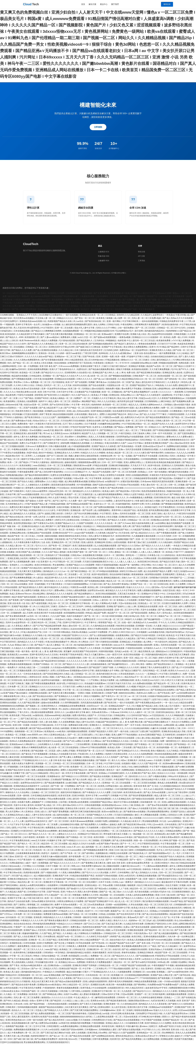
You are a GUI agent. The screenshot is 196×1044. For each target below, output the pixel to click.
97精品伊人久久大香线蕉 (148, 687)
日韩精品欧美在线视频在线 (30, 911)
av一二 (17, 719)
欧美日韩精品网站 (156, 885)
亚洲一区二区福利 (125, 1010)
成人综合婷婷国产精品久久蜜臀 (158, 571)
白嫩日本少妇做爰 (159, 728)
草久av (46, 433)
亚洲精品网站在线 (18, 533)
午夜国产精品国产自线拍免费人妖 (135, 965)
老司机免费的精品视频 (159, 510)
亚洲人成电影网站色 (161, 389)
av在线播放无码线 (156, 632)
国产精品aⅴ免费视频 (124, 427)
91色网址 (189, 978)
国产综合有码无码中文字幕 (129, 914)
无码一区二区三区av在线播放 (14, 584)
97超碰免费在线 (13, 520)
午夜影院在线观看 (176, 414)
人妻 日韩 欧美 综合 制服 (60, 760)
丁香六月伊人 (24, 712)
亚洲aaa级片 (108, 334)
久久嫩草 (51, 517)
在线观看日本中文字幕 (180, 510)
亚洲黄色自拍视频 (8, 703)
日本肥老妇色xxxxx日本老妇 (120, 837)
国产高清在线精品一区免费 (129, 446)
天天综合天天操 (105, 715)
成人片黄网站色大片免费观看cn (88, 933)
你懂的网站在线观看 (38, 693)
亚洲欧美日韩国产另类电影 (85, 965)
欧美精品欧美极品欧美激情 (168, 462)
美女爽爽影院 (168, 1033)
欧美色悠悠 (143, 510)
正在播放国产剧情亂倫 (61, 779)
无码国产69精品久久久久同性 (99, 815)
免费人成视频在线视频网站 (149, 590)
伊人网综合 (83, 642)
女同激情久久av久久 (153, 648)
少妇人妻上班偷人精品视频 (148, 738)
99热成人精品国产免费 (96, 613)
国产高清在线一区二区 (55, 530)
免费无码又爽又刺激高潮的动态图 (85, 811)
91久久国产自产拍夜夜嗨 (52, 494)
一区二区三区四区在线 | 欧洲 (161, 584)
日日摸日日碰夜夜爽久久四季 (175, 603)
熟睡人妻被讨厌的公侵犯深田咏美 (84, 456)
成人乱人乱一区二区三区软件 (128, 901)
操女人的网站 (100, 324)
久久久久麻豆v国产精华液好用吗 (149, 453)
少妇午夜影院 (29, 837)
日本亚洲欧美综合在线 (104, 818)
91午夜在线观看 (44, 619)
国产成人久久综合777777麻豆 (153, 414)
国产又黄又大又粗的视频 (91, 1004)
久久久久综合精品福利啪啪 (137, 728)
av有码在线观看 (11, 988)
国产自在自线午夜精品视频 (52, 808)
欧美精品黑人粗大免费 (165, 834)
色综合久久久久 (46, 738)
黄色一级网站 (146, 664)
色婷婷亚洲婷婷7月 (39, 1036)
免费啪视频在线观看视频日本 (27, 1029)
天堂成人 (39, 1010)
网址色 (74, 642)
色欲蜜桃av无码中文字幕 (39, 908)
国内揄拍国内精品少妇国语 (79, 952)
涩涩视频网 (106, 840)
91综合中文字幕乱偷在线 (42, 725)
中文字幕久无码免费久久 (170, 674)
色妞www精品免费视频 (176, 539)
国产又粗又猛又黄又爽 (112, 924)
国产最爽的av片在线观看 (83, 959)
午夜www (114, 712)
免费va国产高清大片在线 (170, 1026)
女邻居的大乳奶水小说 (160, 892)
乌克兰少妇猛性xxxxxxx (184, 571)
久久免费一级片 (75, 501)
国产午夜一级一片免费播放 (63, 786)
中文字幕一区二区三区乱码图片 (83, 882)
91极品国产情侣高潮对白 (107, 722)
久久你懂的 (137, 619)
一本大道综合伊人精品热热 (165, 642)
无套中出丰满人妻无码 (24, 805)
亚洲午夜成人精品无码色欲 (37, 779)
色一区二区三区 (78, 815)
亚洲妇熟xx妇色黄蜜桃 (78, 802)
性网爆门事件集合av (97, 382)
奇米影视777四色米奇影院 (71, 654)
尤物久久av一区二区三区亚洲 (134, 578)
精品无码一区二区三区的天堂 (143, 888)
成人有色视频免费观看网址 (168, 898)
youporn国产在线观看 (84, 533)
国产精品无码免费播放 (132, 1039)
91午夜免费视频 (84, 485)
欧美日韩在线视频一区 (134, 654)
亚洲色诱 (38, 917)
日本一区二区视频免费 (11, 613)
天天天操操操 (84, 1020)
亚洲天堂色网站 (115, 927)
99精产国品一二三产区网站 (86, 680)
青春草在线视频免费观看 (68, 988)
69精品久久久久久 (65, 318)
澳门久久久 (15, 632)
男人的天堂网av (13, 811)
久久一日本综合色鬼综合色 (30, 674)
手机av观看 (107, 885)
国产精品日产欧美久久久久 (114, 497)
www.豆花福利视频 (89, 568)
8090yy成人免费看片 (44, 520)
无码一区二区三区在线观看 (171, 872)
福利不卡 (43, 401)
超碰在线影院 (71, 462)
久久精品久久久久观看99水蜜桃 (26, 648)
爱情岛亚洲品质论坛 (125, 1036)
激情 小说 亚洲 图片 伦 (41, 562)
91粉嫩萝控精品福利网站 (109, 424)
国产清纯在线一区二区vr (176, 379)
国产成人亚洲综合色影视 (113, 421)
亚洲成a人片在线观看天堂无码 (63, 754)
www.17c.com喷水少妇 (149, 719)
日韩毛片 (69, 513)
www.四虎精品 (40, 465)
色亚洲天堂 (115, 1039)
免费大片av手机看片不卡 (31, 443)
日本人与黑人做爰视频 (156, 469)
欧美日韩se (5, 353)
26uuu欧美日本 (51, 757)
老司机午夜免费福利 (121, 597)
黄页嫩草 (68, 651)
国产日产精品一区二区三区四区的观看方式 (83, 408)
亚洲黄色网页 (169, 574)
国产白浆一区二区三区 (87, 786)
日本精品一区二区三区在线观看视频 (69, 763)
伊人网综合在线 (94, 808)
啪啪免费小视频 (113, 389)
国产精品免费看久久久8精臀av (94, 824)
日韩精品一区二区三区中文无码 (171, 328)
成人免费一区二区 (122, 318)
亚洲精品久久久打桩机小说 (34, 635)
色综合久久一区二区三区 (23, 1010)
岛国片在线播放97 (75, 616)
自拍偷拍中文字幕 (184, 735)
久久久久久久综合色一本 (106, 523)
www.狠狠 (151, 972)
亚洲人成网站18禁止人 (134, 462)
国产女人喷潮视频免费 (20, 562)
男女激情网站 (59, 565)
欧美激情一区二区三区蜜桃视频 (51, 837)
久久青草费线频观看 (70, 703)
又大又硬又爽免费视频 (160, 369)
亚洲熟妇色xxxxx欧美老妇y (49, 985)
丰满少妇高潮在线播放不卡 (57, 642)
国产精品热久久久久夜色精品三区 (43, 344)
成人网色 (147, 642)
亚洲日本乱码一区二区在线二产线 (46, 622)
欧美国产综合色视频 (49, 1017)
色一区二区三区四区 (154, 379)
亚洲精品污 (153, 674)
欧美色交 (170, 635)
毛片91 (174, 369)
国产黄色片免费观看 (141, 526)
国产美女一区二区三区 (85, 318)
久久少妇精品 (183, 353)
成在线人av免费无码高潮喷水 (33, 885)
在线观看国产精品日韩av (101, 802)
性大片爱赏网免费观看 (182, 696)
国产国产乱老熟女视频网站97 (137, 392)
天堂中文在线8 (7, 610)
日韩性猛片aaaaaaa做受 (149, 661)
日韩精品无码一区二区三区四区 (118, 933)
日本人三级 (128, 805)
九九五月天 (150, 898)
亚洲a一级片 (98, 687)
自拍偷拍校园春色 (98, 664)
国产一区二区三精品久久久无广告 (155, 917)
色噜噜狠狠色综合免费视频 (12, 706)
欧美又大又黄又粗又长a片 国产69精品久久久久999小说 (170, 494)
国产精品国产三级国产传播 (101, 667)
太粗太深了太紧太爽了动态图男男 (145, 731)
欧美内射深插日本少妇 (107, 674)
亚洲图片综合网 (122, 334)
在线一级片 (127, 622)
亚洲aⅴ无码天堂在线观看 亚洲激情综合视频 (138, 449)
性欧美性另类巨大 (24, 411)
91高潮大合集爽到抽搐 (27, 690)
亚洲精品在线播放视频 (146, 876)
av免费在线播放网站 (69, 1026)
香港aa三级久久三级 (24, 645)
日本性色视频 (29, 943)
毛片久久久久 (41, 546)
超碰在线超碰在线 (170, 770)
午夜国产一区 (20, 927)
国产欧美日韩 (110, 703)
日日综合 (180, 507)
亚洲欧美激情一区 (183, 481)
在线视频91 (73, 1004)
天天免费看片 (177, 978)
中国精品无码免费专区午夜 (172, 321)
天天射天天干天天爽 (167, 344)
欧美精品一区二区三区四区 (84, 517)
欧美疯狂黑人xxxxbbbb (18, 654)
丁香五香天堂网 (90, 353)
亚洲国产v (127, 469)
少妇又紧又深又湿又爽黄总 (76, 1007)
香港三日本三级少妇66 (165, 895)
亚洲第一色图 (108, 356)
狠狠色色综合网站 (127, 693)
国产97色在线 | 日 (100, 943)
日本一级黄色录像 (90, 638)
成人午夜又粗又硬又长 (33, 898)
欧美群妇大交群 (161, 860)
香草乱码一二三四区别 (136, 555)
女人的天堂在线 (119, 1007)
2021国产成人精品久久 (22, 876)
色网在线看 (184, 363)
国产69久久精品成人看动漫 (16, 1001)
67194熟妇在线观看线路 (108, 571)
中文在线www (63, 488)
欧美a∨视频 (48, 677)
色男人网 (127, 526)
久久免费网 (180, 584)
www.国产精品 (52, 949)
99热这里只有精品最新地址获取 (80, 469)
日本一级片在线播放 (158, 472)
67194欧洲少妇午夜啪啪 (150, 1017)
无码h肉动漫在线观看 (57, 1004)
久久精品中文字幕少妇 (60, 610)
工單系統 (141, 261)
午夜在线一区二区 (160, 869)
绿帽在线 (187, 908)
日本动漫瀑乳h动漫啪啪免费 (112, 587)
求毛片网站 (146, 565)
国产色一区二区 (91, 616)
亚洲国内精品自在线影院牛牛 (27, 786)
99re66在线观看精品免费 (165, 754)
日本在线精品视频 (22, 331)
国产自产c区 (68, 741)
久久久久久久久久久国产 (49, 719)
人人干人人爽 (18, 821)
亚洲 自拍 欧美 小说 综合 (19, 603)
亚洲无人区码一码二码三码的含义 (25, 709)
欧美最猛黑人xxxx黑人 (79, 956)
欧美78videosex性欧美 (30, 340)
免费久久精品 (106, 920)
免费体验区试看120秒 (78, 725)
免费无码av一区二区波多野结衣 (134, 350)
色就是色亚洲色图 (186, 344)
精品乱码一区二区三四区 (185, 610)
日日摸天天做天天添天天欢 (119, 683)
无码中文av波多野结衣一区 (18, 622)
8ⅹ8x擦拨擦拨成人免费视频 (140, 497)
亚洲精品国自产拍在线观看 (39, 533)
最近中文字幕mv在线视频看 (126, 802)
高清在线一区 (183, 449)
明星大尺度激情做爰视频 (107, 565)
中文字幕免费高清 (167, 507)
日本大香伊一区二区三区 (54, 946)
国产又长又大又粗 (92, 924)
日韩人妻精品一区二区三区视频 (123, 552)
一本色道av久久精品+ (63, 619)
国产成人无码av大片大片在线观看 (177, 318)
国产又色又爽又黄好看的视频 (59, 334)
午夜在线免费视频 (124, 507)
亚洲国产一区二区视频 (173, 760)
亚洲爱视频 (43, 863)
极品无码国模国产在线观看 (178, 523)
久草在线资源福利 (126, 674)
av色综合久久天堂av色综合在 (155, 959)
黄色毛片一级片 (113, 770)
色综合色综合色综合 (23, 924)
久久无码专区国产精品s (138, 715)
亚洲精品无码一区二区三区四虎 (66, 542)
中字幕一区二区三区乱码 (21, 956)
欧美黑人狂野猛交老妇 (108, 786)
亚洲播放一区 (49, 376)
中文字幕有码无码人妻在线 (74, 719)
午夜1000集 (181, 315)
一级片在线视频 (71, 315)
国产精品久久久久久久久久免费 (156, 546)
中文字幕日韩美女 (54, 584)
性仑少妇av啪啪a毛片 (184, 920)
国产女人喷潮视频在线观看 (130, 709)
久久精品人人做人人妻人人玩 (76, 1001)
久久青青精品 (97, 443)
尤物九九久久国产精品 (79, 440)
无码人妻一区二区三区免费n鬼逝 (146, 318)
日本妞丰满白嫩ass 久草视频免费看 (104, 946)
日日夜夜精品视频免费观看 (137, 975)
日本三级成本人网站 (142, 433)
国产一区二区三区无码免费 (124, 472)
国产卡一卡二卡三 (128, 844)
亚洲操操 (147, 389)
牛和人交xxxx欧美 (155, 824)
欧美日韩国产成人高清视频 (28, 552)
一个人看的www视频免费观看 (154, 866)
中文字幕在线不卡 (33, 549)
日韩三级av (9, 856)
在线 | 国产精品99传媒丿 (35, 1004)
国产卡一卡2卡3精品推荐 (117, 860)
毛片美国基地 (58, 382)
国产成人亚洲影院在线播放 (45, 350)
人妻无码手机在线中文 (124, 501)
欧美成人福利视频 (61, 728)
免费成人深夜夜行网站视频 (94, 709)
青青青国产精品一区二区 (109, 622)
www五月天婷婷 (38, 840)
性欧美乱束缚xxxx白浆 (26, 392)
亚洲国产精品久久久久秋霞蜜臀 (80, 565)
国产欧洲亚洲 (28, 888)
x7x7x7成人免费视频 (181, 340)
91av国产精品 (176, 901)
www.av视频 (71, 1020)
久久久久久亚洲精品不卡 (76, 472)
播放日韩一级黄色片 (64, 430)
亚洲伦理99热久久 (49, 706)
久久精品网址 (27, 565)
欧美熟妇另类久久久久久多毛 (42, 510)
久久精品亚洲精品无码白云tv (131, 379)
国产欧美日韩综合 (33, 417)
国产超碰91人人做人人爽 (125, 606)
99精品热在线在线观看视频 (109, 526)
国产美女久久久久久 (82, 978)
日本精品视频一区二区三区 (82, 869)
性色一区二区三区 (149, 616)
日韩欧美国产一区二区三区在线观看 (30, 776)
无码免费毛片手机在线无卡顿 (149, 1013)
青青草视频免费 (48, 507)
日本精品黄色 (35, 376)
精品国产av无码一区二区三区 (159, 366)
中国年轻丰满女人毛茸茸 (130, 959)
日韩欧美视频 (180, 334)
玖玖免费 (178, 949)
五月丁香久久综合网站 (73, 424)
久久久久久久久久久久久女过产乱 (140, 488)
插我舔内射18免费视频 (80, 1023)
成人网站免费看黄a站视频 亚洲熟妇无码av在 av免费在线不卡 (92, 481)
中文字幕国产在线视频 (151, 1020)
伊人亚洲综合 (27, 811)
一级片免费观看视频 (166, 353)
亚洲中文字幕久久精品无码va (23, 619)
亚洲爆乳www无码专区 (55, 411)
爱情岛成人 (39, 978)
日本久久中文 (152, 757)
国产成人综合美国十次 (14, 539)
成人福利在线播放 (61, 815)
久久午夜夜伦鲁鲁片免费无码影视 (50, 888)
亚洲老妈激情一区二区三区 (30, 975)
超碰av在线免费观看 (50, 703)
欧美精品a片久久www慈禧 (146, 622)
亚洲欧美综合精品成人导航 (174, 731)
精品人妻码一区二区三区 (59, 401)
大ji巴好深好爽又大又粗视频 (163, 1001)
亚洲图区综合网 (98, 985)
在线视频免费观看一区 (73, 331)
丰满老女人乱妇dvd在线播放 (74, 629)
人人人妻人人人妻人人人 (125, 562)
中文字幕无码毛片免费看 (30, 988)
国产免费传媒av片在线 (21, 421)
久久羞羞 (158, 626)
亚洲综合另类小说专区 (75, 808)
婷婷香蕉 (39, 395)
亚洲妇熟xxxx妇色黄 (160, 520)
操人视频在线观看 (111, 866)
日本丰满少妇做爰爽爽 (43, 379)
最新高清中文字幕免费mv (27, 808)
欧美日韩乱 (137, 936)
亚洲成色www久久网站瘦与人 (23, 744)
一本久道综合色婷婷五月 (46, 574)
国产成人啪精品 (165, 610)
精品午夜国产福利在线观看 (24, 597)
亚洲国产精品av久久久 (65, 523)
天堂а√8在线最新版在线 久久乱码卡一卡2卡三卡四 (63, 558)
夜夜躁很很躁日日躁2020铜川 (49, 789)
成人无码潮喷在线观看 (163, 920)
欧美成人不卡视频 (100, 395)
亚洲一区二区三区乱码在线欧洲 (73, 344)
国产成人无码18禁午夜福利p (116, 584)
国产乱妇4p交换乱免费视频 (22, 789)
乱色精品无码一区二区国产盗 (121, 382)
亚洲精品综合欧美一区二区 (92, 315)
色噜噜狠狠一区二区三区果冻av (29, 731)
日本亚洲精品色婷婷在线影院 (44, 795)
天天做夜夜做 (20, 530)
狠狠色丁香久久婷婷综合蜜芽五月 (155, 667)
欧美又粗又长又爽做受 (179, 654)
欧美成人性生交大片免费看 (144, 908)
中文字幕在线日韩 (36, 828)
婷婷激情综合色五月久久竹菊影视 (15, 981)
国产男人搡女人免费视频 (71, 757)
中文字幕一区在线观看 (182, 917)
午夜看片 (102, 488)
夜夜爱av (76, 401)
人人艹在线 (123, 888)
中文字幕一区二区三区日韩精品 (77, 690)
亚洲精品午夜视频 (137, 366)
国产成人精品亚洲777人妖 (51, 408)
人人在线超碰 (39, 456)
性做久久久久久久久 (135, 587)
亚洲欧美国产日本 (60, 876)
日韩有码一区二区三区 (127, 997)
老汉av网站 (9, 808)
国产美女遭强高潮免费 (16, 616)
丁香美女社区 (42, 610)
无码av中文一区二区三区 (21, 850)
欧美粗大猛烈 (151, 507)
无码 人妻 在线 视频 (48, 722)
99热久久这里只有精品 (134, 494)
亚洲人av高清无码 (127, 876)
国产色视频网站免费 (182, 401)
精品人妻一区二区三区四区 (100, 779)
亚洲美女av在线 (98, 1001)
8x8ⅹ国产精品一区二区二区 (20, 363)
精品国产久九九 (89, 433)
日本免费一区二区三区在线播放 (28, 914)
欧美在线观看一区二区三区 (170, 376)
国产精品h (24, 462)
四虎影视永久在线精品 (100, 879)
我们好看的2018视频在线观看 (155, 901)
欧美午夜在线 (154, 465)
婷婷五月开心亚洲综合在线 (67, 520)
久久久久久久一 (166, 392)
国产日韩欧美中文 (51, 443)
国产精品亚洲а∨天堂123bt (128, 491)
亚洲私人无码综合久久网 (171, 815)
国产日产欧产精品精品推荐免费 (47, 626)
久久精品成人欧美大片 (131, 821)
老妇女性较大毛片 (118, 940)
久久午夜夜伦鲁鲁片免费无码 (27, 542)
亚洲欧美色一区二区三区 (81, 507)
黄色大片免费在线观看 (98, 629)
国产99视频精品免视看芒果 (95, 850)
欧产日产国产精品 (20, 510)
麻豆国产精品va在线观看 (40, 728)
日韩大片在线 (59, 847)
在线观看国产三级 (133, 879)
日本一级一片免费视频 (28, 366)
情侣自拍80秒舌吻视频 (120, 574)
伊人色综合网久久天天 (178, 469)
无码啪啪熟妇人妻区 (108, 1029)
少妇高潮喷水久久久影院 (49, 744)
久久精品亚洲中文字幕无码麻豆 (31, 334)
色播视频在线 (102, 853)
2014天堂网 (116, 1013)
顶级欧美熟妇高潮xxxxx (139, 1001)
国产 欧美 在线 (144, 943)
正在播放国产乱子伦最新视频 (87, 392)
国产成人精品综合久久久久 (143, 533)
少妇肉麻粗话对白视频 (69, 824)
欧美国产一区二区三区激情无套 (79, 494)
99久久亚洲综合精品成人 (55, 735)
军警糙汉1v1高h (166, 1036)
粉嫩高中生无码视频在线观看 (50, 860)
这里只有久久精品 (160, 699)
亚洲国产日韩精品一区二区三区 (47, 664)
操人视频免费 (22, 728)
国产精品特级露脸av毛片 (160, 853)
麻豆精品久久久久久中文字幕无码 (121, 590)
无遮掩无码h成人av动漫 (99, 1013)
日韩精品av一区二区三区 (138, 520)
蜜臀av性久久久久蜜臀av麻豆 (179, 437)
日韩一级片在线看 (35, 1020)
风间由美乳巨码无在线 (180, 959)
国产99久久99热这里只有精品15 (152, 638)
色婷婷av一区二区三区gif (140, 920)
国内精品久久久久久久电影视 (60, 594)
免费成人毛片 (155, 613)
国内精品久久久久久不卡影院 (31, 642)
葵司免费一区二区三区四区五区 (170, 799)
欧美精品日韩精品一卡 (182, 549)
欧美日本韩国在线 (43, 565)
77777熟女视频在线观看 (119, 968)
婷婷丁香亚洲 (46, 414)
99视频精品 (111, 340)
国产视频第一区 (103, 760)
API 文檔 (141, 256)
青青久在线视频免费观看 (137, 475)
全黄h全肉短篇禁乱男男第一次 (140, 863)
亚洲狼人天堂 (89, 757)
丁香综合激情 (145, 430)
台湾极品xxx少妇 (96, 530)
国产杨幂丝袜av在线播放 (135, 811)
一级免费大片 (12, 667)
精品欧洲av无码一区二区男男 (19, 456)
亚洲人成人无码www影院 (78, 411)
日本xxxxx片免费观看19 (36, 446)
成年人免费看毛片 (187, 606)
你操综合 (147, 869)
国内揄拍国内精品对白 (154, 331)
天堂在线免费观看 (103, 799)
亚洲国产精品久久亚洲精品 (150, 600)
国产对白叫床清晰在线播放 (86, 513)
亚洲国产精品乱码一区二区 (175, 1020)
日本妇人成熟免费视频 (76, 590)
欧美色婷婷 (10, 334)
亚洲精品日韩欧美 (145, 952)
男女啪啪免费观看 (150, 821)
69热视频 (112, 709)
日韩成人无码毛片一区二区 (48, 385)
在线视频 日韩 (147, 517)
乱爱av (127, 927)
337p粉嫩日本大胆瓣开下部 (12, 773)
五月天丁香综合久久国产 (40, 818)
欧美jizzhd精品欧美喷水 (32, 965)
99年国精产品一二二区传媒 (182, 578)
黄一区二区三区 (32, 1033)
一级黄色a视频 (124, 337)
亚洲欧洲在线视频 (100, 744)
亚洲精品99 (100, 542)
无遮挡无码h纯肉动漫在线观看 (14, 940)
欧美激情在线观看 (140, 369)
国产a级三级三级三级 (24, 1039)
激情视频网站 (64, 417)
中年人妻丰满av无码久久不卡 (70, 805)
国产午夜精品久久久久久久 (75, 840)
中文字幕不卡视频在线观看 (162, 767)
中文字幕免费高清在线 (20, 840)
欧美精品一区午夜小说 (76, 530)
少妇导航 (63, 802)
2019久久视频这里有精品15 (84, 475)
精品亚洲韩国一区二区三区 (32, 555)
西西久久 (166, 1017)
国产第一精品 (189, 831)
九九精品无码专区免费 (133, 924)
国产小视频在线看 (49, 872)
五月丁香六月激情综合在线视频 (104, 642)
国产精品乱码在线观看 (28, 722)
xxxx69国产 (104, 795)
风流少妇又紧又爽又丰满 (43, 981)
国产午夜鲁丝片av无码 (44, 523)
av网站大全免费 (82, 741)
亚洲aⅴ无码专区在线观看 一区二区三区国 (132, 513)
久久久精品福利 (165, 542)
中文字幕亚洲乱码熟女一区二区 (136, 424)
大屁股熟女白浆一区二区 (117, 385)
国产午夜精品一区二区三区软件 (149, 744)
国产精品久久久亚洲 (117, 520)
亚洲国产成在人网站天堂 (162, 975)
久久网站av (96, 741)
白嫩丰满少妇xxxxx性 (130, 866)
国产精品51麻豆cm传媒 (11, 635)
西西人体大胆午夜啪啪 (88, 892)
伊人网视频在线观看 (149, 815)
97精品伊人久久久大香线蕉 (71, 911)
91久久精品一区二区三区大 (165, 565)
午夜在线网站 (127, 324)
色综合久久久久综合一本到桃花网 (172, 773)
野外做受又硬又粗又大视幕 (116, 834)
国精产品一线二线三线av (110, 892)
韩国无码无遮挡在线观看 (163, 481)
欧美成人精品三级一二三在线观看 (34, 667)
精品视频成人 (71, 860)
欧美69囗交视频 (124, 549)
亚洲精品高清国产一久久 (120, 706)
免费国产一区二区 (82, 398)
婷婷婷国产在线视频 (63, 478)
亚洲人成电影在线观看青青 (95, 981)
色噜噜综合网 (106, 456)
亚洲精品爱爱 (167, 1039)
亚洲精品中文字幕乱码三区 (90, 834)
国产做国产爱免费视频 (59, 811)
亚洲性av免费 (91, 488)
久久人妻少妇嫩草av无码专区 (13, 369)
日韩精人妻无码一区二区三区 (168, 421)
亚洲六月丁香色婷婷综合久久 (62, 369)
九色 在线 (45, 542)
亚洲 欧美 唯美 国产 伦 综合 (146, 786)
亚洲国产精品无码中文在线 (110, 459)
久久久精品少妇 (66, 350)
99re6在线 (145, 751)
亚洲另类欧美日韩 (162, 497)
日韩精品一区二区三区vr (37, 347)
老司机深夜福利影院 (74, 581)
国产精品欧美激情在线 (116, 1001)
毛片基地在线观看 (67, 340)
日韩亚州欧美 (122, 818)
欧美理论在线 (119, 869)
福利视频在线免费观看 (77, 731)
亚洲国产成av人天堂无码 (35, 930)
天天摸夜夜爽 (85, 600)
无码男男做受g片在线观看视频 (130, 437)
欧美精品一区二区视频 (16, 735)
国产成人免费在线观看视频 (43, 1013)
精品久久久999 (145, 568)
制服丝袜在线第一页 (176, 491)
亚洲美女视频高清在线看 (125, 661)
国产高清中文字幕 (129, 719)
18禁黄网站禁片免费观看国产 (147, 324)
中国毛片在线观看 (25, 395)
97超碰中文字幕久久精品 (138, 356)
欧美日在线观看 (63, 517)
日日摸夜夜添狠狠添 (181, 892)
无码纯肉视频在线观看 (27, 1007)
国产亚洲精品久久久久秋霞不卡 (68, 696)
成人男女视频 (23, 1036)
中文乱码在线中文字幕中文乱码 (53, 440)
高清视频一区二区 (43, 763)
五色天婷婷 (117, 792)
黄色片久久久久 (120, 920)
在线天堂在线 (169, 590)
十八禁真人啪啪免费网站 (70, 872)
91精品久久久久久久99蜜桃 (93, 453)
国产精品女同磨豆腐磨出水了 (157, 722)
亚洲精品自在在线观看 (65, 379)
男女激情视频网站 (8, 712)
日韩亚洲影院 (53, 1026)
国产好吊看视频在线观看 (52, 360)
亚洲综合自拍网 (93, 421)
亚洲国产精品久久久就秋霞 (104, 446)
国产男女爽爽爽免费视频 (21, 578)
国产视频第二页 (33, 706)
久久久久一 (141, 674)
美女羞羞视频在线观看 (168, 558)
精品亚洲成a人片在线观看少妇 (112, 917)
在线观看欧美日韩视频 (93, 555)
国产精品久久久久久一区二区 (42, 834)
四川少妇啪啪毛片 (41, 670)
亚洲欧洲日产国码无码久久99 (158, 924)
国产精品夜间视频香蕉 (54, 783)
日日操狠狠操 (82, 879)
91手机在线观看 (83, 943)
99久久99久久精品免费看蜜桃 (57, 959)
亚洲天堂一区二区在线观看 (27, 856)
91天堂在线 (124, 533)
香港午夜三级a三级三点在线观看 (142, 542)
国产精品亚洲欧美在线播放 (149, 372)
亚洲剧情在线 (16, 943)
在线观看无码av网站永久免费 (144, 363)
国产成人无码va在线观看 (155, 792)
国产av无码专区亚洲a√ (60, 405)
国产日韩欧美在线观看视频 (32, 600)
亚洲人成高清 (87, 542)
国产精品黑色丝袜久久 (164, 664)
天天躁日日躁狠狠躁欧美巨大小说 (98, 562)
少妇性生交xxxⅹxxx (34, 539)
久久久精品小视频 (55, 481)
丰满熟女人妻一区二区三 (127, 856)
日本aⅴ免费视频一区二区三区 (37, 382)
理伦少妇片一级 (57, 773)
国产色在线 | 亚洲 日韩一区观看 (15, 725)
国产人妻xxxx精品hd (49, 337)
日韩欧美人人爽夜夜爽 (76, 946)
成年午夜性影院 (61, 869)
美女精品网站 (39, 594)
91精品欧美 (97, 578)
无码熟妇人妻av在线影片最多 (177, 405)
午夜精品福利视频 (57, 504)
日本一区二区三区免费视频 (60, 465)
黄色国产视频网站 (49, 699)
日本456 (123, 712)
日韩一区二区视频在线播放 (100, 661)
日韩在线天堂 (79, 949)
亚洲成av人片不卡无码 (26, 315)
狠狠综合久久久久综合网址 (18, 792)
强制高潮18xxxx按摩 (82, 465)
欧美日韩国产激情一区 (78, 552)
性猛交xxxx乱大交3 (148, 398)
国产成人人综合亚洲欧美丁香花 (28, 936)
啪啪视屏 (131, 885)
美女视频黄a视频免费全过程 (134, 946)
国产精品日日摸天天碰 (170, 562)
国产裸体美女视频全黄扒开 (56, 920)
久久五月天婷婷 (164, 536)
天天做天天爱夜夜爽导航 (27, 440)
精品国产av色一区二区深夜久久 (71, 936)
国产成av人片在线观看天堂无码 (142, 808)
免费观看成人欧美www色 (56, 828)
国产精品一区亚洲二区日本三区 (137, 629)
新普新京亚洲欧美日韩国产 (157, 443)
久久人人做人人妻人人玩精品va (128, 558)
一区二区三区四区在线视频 (144, 783)
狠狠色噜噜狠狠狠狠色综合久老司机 (76, 1017)
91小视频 (136, 706)
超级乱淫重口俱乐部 (54, 513)
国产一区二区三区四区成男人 (81, 735)
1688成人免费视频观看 (95, 606)
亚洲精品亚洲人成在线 (172, 372)
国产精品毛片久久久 (142, 991)
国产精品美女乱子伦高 (144, 837)
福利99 (46, 568)
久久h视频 (131, 687)
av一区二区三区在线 (137, 696)
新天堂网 (139, 331)
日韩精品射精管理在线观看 (145, 478)
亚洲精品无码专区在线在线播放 (171, 488)
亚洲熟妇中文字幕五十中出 (153, 594)
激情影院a (46, 997)
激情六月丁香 (165, 549)
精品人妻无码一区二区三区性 (167, 795)
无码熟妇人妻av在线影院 (93, 389)
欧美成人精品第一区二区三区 (120, 453)
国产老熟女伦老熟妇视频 (129, 1029)
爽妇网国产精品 (89, 401)
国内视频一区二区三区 (185, 526)
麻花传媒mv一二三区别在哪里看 (75, 744)
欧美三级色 (157, 513)
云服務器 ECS (103, 252)
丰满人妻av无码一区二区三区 (154, 485)
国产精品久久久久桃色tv (132, 898)
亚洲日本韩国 (78, 795)
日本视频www (91, 1029)
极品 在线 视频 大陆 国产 (183, 497)
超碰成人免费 (116, 824)
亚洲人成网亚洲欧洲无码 (184, 924)
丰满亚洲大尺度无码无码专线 (48, 424)
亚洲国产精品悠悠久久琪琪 (101, 731)
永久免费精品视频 (151, 1039)
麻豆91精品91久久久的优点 (56, 587)
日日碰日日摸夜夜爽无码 (161, 581)
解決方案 (92, 4)
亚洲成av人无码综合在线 (179, 638)
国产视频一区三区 (177, 840)
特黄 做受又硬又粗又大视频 (147, 501)
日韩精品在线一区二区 (108, 965)
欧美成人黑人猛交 (12, 972)
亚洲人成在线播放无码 (71, 930)
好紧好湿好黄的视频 (130, 481)
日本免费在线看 (60, 818)
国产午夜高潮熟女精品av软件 (149, 703)
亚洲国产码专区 (42, 398)
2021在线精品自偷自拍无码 (169, 908)
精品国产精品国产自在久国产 (123, 943)
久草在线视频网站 (131, 459)
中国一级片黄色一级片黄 (27, 651)
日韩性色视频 (120, 885)
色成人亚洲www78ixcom (21, 594)
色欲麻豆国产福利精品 (65, 879)
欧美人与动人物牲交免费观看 (135, 767)
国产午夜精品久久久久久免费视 (98, 501)
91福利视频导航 (123, 504)
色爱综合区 (82, 369)
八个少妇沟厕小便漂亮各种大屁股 (119, 408)
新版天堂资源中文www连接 (49, 741)
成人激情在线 (126, 786)
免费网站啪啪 (128, 770)
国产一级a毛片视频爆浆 (172, 738)
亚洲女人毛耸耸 (178, 520)
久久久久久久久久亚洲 (62, 997)
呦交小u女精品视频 (148, 856)
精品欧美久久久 (141, 911)
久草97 (113, 872)
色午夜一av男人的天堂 (35, 517)
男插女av (12, 860)
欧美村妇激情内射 (170, 324)
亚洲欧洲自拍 (6, 1004)
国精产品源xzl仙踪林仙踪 (104, 485)
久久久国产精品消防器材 (29, 703)
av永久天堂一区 (85, 337)
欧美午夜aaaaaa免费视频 (82, 821)
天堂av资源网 (127, 994)
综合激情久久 (28, 520)
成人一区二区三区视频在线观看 (18, 670)
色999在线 (104, 353)
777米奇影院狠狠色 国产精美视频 (155, 978)
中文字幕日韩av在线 (13, 872)
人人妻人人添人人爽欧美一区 (151, 552)
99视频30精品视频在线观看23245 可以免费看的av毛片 (109, 331)
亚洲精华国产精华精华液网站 (117, 690)
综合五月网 (142, 885)
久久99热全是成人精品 (177, 779)
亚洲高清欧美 (98, 693)
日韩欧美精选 (51, 802)
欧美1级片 (108, 478)
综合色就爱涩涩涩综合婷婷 (124, 411)
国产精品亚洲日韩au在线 (134, 824)
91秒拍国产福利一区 (30, 991)
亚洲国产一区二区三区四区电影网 (150, 994)
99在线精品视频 (17, 478)
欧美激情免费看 (163, 340)
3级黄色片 (120, 1026)
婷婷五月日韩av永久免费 (131, 571)
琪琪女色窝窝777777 (21, 661)
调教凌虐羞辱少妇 (12, 696)
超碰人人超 (5, 626)
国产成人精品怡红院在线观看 (100, 610)
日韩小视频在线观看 (57, 446)
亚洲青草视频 (106, 638)
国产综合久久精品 (26, 481)
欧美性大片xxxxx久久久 (179, 670)
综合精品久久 (89, 526)
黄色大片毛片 (47, 590)
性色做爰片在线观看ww (95, 683)
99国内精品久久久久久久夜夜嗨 (57, 917)
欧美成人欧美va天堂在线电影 (27, 389)
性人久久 (4, 574)
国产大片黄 (64, 767)
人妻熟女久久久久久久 (66, 834)
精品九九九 (134, 405)
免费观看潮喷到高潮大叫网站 (182, 988)
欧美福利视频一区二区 (167, 747)
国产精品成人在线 (150, 706)
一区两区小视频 (83, 693)
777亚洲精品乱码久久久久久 (35, 760)
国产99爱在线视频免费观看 (43, 683)
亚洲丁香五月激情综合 (155, 437)
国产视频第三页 (186, 911)
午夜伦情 (168, 744)
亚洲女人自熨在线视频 (116, 542)
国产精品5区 (56, 1001)
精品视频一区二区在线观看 (112, 895)
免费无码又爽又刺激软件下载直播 (25, 507)
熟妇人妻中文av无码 (85, 722)
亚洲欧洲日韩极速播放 (119, 465)
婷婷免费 (65, 443)
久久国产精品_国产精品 (51, 933)
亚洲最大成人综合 (138, 334)
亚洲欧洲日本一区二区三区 (99, 949)
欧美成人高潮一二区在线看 (120, 747)
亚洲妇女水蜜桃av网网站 (41, 847)
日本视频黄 (142, 632)
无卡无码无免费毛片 (9, 321)
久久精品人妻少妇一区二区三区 (20, 546)
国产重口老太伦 (7, 440)
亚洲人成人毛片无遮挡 (169, 706)
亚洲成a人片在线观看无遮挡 (111, 773)
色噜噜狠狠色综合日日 (180, 440)
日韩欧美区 (11, 1007)
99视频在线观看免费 (168, 363)
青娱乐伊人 (93, 414)
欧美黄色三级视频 (104, 318)
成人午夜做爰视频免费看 (79, 446)
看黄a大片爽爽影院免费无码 (34, 747)
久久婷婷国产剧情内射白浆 (115, 808)
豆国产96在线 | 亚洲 (91, 356)
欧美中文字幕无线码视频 (80, 578)
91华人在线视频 (152, 504)
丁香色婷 (108, 699)
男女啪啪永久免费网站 (110, 719)
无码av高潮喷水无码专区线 (43, 901)
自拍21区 (117, 949)
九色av (100, 908)
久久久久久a (9, 392)
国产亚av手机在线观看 (158, 805)
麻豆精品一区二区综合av (19, 968)
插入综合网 (115, 898)
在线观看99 (52, 885)
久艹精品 (152, 946)
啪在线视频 (38, 411)
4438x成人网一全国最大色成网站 (173, 962)
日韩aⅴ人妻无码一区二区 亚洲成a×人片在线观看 (115, 600)
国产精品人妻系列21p (186, 690)
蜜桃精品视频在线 (112, 578)
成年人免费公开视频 (66, 751)
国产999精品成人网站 (53, 994)
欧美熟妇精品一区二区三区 (51, 437)
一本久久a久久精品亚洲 (152, 789)
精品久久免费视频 (49, 340)
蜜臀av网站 (59, 590)
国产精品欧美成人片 (138, 853)
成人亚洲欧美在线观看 (71, 638)
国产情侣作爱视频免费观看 (141, 795)
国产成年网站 (88, 853)
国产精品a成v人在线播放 (106, 888)
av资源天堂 (64, 1023)
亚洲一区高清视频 (107, 568)
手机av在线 (26, 715)
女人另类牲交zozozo (59, 433)
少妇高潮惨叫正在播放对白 (50, 315)
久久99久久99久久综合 (24, 385)
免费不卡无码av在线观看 (65, 905)
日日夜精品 (110, 315)
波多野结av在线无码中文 (32, 783)
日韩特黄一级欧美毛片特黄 (85, 917)
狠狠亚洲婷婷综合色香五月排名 (73, 536)
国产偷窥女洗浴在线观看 (143, 799)
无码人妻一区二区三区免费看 (27, 997)
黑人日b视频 (37, 959)
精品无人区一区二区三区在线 (119, 581)
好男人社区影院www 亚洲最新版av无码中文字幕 (72, 670)
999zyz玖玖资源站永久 (178, 776)
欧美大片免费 (158, 677)
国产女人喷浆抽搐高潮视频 (102, 635)
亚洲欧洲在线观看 (135, 930)
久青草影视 (25, 751)
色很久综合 (36, 946)
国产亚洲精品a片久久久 (128, 751)
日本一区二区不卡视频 (112, 462)
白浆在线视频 (81, 414)
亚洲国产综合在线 (67, 699)
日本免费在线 (49, 936)
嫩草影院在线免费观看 (105, 997)
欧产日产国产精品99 (75, 539)
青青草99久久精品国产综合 (124, 510)
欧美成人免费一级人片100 (176, 337)
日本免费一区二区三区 (18, 687)
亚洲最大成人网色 (163, 968)
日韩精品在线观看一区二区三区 (84, 920)
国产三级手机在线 (182, 975)
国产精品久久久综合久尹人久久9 (71, 376)
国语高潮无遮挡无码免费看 (63, 485)
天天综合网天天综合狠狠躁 (73, 421)
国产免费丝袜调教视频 (104, 507)
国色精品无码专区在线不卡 (86, 430)
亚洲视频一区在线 (144, 626)
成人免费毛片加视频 (30, 590)
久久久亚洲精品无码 (121, 799)
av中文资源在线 (134, 869)
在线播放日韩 (47, 905)
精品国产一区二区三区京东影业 (65, 568)
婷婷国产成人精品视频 (120, 936)
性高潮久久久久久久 (55, 600)
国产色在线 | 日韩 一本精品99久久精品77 (132, 699)
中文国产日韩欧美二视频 (19, 683)
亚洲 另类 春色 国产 (49, 366)
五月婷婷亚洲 (169, 735)
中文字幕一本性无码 (81, 405)
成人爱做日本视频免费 (90, 994)
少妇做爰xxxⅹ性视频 (51, 324)
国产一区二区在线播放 (30, 699)
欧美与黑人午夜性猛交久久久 (70, 683)
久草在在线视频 (136, 905)
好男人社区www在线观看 (184, 1010)
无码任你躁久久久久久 (54, 581)
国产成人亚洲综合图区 (100, 1007)
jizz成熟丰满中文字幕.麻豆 (78, 712)
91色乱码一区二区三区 (43, 850)
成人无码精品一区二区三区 (83, 674)
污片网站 (27, 866)
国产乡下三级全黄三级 (57, 456)
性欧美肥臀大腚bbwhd (92, 866)
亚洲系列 (35, 1017)
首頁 (83, 4)
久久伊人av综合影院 (50, 1029)
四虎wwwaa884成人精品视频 (58, 715)
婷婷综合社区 (36, 677)
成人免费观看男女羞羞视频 (99, 597)
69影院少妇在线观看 (118, 853)
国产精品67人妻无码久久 (125, 344)
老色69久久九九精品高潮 (128, 315)
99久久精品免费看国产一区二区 (94, 940)
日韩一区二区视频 (176, 485)
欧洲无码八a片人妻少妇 (107, 959)
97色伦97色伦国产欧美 (81, 427)
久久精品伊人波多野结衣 (152, 315)
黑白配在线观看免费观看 (42, 712)
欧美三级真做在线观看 (83, 546)
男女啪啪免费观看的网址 (158, 811)
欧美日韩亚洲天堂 (32, 680)
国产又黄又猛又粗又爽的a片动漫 (55, 1033)
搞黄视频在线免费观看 (176, 994)
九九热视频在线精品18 (170, 786)
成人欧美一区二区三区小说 (145, 549)
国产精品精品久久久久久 (90, 783)
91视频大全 (19, 488)
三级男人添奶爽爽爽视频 (50, 690)
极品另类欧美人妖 (146, 651)
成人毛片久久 (170, 513)
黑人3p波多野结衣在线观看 (160, 334)
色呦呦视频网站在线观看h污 (24, 353)
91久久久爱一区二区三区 (40, 449)
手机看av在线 (6, 927)
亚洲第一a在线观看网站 (117, 905)
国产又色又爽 (181, 930)
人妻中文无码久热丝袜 (41, 815)
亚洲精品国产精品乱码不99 (30, 581)
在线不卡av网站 (71, 994)
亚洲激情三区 (139, 972)
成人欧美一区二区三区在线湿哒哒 (63, 747)
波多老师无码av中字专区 (156, 988)
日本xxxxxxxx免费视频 (69, 366)
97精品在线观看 (100, 465)
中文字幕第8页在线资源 (149, 844)
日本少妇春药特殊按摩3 (163, 526)
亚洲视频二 (161, 972)
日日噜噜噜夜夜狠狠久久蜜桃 (25, 629)
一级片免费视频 (141, 581)
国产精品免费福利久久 (84, 594)
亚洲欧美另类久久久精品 (161, 350)
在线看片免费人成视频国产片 (31, 802)
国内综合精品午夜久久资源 (153, 779)
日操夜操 (190, 715)
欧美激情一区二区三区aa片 (83, 767)
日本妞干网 (11, 494)
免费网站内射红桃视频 (177, 446)
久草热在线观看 (10, 587)
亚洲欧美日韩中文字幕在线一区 (14, 847)
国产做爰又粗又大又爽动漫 (88, 347)
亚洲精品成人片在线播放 (131, 642)
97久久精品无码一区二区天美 (179, 677)
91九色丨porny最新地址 (171, 821)
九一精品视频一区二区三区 (141, 834)
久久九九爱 (128, 892)
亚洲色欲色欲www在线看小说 (33, 321)
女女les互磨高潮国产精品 (150, 735)
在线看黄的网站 (123, 635)
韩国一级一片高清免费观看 (146, 840)
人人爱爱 (96, 728)
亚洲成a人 (143, 472)
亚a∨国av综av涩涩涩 (180, 443)
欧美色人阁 (93, 587)
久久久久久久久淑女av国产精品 (39, 356)
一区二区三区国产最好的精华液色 (71, 1013)
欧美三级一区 (74, 389)
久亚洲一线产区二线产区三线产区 (52, 501)
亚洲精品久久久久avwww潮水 (68, 850)
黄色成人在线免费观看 (168, 783)
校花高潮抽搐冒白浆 (21, 1023)
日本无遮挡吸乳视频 (124, 789)
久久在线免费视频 (168, 449)
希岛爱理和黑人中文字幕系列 (40, 328)
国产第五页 (92, 773)
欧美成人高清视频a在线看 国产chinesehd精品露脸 (150, 940)
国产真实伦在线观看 (140, 927)
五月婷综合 (99, 340)
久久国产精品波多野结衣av (176, 1013)
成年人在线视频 (79, 1033)
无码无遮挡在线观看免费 (92, 703)
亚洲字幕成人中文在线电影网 (93, 988)
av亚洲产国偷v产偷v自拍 (107, 844)
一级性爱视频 (67, 680)
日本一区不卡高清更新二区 (164, 433)
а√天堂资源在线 (157, 715)
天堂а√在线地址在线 (127, 603)
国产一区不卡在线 (133, 725)
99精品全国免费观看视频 (145, 981)
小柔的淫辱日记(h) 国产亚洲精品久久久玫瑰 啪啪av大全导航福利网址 (131, 828)
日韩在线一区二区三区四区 (57, 427)
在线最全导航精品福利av (127, 440)
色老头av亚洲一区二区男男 (36, 405)
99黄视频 (76, 895)
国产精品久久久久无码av (129, 546)
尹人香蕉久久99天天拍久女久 (122, 632)
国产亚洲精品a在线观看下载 (79, 504)
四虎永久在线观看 (35, 927)
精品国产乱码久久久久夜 (163, 424)
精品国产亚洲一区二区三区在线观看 (171, 952)
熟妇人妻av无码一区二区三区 (76, 626)
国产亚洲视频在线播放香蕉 (101, 344)
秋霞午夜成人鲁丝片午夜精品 (40, 453)
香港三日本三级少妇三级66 (121, 850)
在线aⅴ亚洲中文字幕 (39, 1001)
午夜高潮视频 (98, 1023)
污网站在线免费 (187, 770)
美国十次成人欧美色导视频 (12, 501)
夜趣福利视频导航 (30, 933)
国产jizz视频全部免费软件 (46, 1039)
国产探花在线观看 (139, 613)
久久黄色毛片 (174, 382)
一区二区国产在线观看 (28, 408)
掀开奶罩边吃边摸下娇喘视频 (130, 401)
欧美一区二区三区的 (168, 606)
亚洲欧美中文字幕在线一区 (82, 603)
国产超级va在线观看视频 (105, 337)
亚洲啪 (110, 606)
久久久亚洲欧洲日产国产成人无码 (141, 773)
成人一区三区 (132, 430)
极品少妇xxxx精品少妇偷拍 (18, 427)
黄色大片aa (133, 414)
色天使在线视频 (142, 892)
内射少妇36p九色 (132, 616)
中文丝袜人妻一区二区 (45, 318)
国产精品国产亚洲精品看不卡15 (99, 901)
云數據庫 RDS (103, 261)
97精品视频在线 (112, 360)
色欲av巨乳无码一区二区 (60, 491)
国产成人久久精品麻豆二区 (170, 946)
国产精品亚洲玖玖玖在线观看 (121, 738)
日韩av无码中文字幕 (110, 994)
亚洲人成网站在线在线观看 (174, 802)
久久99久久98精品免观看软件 (181, 622)
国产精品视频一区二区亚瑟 (43, 751)
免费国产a (34, 558)
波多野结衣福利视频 (50, 680)
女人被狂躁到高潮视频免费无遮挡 (77, 324)
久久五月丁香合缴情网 (49, 629)
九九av (11, 645)
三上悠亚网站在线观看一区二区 (108, 1017)
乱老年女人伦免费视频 (103, 427)
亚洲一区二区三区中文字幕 (127, 610)
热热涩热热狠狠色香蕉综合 (154, 491)
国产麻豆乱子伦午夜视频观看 (35, 754)
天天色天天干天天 (139, 465)
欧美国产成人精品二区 (45, 805)
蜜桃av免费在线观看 (162, 568)
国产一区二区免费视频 (185, 709)
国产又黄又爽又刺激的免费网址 (84, 1010)
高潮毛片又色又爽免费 (113, 847)
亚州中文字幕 (92, 795)
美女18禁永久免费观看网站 (135, 347)
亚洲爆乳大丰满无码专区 (22, 831)
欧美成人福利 (108, 491)
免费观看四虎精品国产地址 (117, 530)
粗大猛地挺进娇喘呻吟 (84, 645)
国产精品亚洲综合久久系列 (31, 587)
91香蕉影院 (98, 363)
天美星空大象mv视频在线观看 (54, 856)
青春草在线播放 (129, 952)
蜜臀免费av (40, 481)
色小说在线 (97, 690)
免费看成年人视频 (68, 337)
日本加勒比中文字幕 (36, 892)
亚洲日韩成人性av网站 (97, 1033)
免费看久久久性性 (90, 895)
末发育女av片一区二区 (97, 706)
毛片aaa (190, 632)
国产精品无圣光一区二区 (144, 747)
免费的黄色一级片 (26, 424)
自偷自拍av (170, 453)
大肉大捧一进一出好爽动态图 (180, 936)
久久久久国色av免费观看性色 (27, 360)
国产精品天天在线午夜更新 (143, 635)
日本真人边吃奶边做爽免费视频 (140, 895)
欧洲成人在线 (37, 427)
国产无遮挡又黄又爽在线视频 (61, 693)
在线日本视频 (63, 507)
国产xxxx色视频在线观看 (28, 494)
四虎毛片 (45, 853)
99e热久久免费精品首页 (85, 619)
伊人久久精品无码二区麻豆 (45, 606)
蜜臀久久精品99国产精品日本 (113, 414)
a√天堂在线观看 (119, 930)
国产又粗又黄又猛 (29, 719)
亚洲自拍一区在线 (46, 353)
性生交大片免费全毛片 (74, 789)
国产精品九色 (185, 642)
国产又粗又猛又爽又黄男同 (174, 501)
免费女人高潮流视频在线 (184, 581)
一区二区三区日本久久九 (112, 728)
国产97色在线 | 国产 (167, 693)
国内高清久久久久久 (138, 776)
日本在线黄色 (171, 824)
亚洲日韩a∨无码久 (167, 456)
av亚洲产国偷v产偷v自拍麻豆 (14, 693)
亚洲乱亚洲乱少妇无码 (18, 558)
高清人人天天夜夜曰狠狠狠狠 (101, 437)
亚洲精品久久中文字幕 (11, 497)
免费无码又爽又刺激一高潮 (55, 549)
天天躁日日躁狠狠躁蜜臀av (76, 584)
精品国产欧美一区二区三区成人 (22, 536)
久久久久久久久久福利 (153, 818)
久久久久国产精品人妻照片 (57, 927)
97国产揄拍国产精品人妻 (36, 504)
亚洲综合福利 (83, 449)
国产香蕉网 (14, 600)
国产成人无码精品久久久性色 (144, 872)
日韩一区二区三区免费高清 (74, 898)
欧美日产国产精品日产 (173, 828)
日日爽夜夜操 (176, 411)
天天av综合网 (116, 629)
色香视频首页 (185, 747)
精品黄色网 (11, 395)
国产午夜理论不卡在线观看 (146, 456)
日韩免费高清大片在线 (102, 1020)
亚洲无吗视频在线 (186, 879)
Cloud (31, 4)
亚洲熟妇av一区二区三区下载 (67, 356)
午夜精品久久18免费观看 (54, 972)
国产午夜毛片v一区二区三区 (114, 696)
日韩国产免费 (111, 693)
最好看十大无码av (8, 882)
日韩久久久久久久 (84, 379)
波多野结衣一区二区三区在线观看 (153, 411)
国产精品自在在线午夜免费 (24, 985)
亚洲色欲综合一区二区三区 (102, 440)
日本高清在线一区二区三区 (98, 975)
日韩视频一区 (186, 757)
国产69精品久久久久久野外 (56, 1010)
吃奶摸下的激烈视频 (183, 1039)
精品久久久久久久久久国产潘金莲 (178, 626)
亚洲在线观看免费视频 (38, 369)
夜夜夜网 (179, 392)
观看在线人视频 (103, 930)
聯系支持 (167, 4)
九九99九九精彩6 (114, 658)
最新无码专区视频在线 (71, 792)
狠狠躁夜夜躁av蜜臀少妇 (89, 462)
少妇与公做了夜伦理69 (177, 792)
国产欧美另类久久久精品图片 (57, 395)
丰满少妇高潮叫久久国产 (115, 443)
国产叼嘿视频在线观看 (22, 379)
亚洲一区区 (129, 658)
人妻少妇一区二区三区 (49, 638)
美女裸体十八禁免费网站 (76, 437)
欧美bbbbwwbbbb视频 (86, 459)
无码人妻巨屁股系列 (21, 1017)
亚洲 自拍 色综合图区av (145, 353)
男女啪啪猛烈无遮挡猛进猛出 (165, 629)
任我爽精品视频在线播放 (83, 760)
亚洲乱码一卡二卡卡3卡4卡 (117, 363)
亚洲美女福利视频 (182, 940)
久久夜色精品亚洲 (129, 1004)
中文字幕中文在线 (112, 763)
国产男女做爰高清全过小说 (170, 876)
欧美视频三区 (117, 975)
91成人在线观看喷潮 (169, 757)
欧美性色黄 (15, 715)
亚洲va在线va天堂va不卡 (154, 446)
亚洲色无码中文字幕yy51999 (62, 347)
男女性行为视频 (168, 661)
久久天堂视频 (38, 866)
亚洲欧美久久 (95, 725)
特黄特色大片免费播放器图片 (99, 962)
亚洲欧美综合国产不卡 (63, 533)
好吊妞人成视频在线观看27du (39, 478)
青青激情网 (27, 978)
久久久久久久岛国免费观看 (141, 754)
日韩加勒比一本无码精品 (54, 952)
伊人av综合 (78, 321)
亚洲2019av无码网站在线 (170, 459)
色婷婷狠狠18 (139, 469)
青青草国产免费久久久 (98, 898)
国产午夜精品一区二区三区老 (79, 837)
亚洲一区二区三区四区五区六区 (150, 539)
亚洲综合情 (151, 462)
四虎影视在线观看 (31, 872)
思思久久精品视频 (8, 581)
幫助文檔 (141, 252)
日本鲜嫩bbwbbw (108, 1010)
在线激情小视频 (129, 763)
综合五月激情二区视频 (176, 885)
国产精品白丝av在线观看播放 (127, 1020)
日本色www (145, 481)
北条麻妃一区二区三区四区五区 (45, 792)
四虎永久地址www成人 (11, 866)
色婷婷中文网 (138, 504)
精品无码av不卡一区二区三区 (138, 677)
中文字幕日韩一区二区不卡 (41, 879)
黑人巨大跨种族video (94, 360)
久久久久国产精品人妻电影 (54, 552)
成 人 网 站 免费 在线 (126, 372)
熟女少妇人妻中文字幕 (127, 398)
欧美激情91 (75, 433)
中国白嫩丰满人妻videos (137, 1026)
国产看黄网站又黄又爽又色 (94, 863)
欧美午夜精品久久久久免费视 (158, 1023)
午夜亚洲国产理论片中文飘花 (127, 779)
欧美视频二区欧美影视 (55, 539)
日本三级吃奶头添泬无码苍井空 (88, 350)
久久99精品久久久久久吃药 (127, 667)
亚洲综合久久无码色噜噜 (173, 465)
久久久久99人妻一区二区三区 (110, 619)
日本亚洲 (161, 635)
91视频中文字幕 (54, 840)
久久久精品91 (51, 767)
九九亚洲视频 (22, 818)
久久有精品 (68, 933)
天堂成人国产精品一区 (90, 497)
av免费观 (162, 888)
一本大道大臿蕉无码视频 (111, 616)
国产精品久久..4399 (15, 337)
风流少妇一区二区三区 (58, 603)
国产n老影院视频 (39, 603)
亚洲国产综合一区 (138, 584)
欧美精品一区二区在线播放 (12, 347)
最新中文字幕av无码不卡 (32, 459)
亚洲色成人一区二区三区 (149, 603)
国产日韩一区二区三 (98, 552)
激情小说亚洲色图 (97, 770)
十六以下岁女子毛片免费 (19, 824)
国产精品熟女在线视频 (100, 776)
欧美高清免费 (77, 488)
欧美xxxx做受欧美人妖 (112, 811)
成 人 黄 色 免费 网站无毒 (51, 651)
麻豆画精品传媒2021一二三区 (72, 831)
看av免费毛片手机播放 (131, 389)
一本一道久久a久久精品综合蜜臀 (178, 703)
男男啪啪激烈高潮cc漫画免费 (139, 645)
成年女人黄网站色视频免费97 (182, 866)
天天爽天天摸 (10, 1036)
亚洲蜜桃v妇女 (54, 776)
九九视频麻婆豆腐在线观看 (144, 536)
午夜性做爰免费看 (26, 472)
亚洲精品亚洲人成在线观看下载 (28, 433)
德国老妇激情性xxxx (140, 690)
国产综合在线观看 (97, 385)
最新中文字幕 (6, 530)
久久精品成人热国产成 (16, 892)
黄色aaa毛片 (133, 917)
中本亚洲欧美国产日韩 (178, 888)
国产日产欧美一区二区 (70, 853)
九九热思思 (127, 991)
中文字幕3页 (106, 513)
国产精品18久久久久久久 (123, 956)
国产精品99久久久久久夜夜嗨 (58, 978)
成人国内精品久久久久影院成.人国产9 (27, 513)
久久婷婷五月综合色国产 (98, 936)
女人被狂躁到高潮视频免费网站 (108, 494)
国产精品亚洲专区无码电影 (53, 661)
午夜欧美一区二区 (149, 847)
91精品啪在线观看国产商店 (82, 876)
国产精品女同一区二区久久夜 (167, 683)
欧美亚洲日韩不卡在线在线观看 (48, 613)
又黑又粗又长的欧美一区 (129, 594)
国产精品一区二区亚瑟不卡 (132, 757)
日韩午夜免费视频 (100, 1039)
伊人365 (135, 664)
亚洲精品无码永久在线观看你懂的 (66, 658)
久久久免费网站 (97, 754)
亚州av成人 (167, 613)
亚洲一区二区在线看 (64, 328)
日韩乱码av (76, 555)
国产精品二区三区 (12, 459)
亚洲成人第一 (140, 805)
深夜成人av (5, 629)
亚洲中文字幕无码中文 (73, 622)
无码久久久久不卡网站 (106, 328)
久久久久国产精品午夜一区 (149, 763)
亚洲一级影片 (149, 879)
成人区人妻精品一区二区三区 (59, 645)
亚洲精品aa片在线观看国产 (161, 1007)
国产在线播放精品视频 (95, 581)
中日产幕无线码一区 (26, 860)
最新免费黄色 (24, 946)
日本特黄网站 (124, 872)
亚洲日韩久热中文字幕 (137, 1007)
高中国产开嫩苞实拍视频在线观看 (158, 709)
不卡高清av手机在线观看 (128, 485)
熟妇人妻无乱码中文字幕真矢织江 (151, 382)
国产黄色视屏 (72, 600)
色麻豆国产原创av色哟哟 (72, 1029)
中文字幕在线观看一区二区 (173, 844)
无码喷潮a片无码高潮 (159, 578)
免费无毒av (76, 927)
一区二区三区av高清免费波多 (91, 905)
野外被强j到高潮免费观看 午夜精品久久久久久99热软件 (58, 924)
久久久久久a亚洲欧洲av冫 (122, 353)
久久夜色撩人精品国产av (106, 533)
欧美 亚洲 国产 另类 (186, 1001)
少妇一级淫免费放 (126, 328)
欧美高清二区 (35, 994)
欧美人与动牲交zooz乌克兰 (148, 680)
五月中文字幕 (39, 1026)
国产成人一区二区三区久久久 (14, 834)
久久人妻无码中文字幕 (14, 549)
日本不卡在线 (105, 882)
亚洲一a (190, 844)
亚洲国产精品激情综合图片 (73, 597)
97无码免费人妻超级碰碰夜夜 (103, 449)
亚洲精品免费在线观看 (90, 1026)
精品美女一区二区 (122, 962)
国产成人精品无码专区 (55, 1020)
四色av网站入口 (128, 395)
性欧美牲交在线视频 (125, 626)
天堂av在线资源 (130, 1017)
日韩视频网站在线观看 (145, 850)
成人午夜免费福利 (16, 1033)
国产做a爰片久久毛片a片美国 (80, 888)
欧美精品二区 (66, 949)
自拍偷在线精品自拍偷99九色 (164, 356)
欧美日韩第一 (100, 837)
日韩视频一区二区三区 (107, 433)
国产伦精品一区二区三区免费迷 (83, 914)
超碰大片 (179, 1036)
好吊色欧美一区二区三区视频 (19, 917)
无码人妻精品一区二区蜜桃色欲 (166, 530)
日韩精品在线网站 (174, 831)
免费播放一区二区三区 (101, 956)
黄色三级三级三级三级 (168, 808)
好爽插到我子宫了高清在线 (80, 363)
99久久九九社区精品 (107, 401)
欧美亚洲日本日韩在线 (148, 562)
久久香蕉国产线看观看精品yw (171, 398)
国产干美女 (15, 965)
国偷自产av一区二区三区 (169, 616)
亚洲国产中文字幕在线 (112, 347)
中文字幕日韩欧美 (130, 321)
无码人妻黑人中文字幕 (16, 828)
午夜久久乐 (50, 459)
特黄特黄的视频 (106, 651)
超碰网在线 (167, 395)
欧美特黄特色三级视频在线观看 (28, 952)
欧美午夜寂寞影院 (100, 574)
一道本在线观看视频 (149, 321)
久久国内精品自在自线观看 (103, 626)
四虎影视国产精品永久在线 (60, 321)
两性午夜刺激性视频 (66, 459)
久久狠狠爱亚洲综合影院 (32, 895)
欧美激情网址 (10, 401)
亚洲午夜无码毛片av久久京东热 (44, 654)
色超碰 (182, 430)
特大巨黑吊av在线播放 (24, 318)
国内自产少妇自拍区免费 (19, 901)
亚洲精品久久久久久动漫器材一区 (147, 337)
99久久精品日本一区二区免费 (44, 824)
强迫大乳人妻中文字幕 (84, 328)
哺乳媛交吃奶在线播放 (178, 472)
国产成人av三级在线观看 (105, 379)
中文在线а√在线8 (77, 828)
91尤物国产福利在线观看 (113, 648)
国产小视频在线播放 (158, 776)
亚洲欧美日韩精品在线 (81, 728)
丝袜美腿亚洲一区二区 (150, 802)
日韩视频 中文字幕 (119, 795)
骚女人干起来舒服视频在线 (35, 497)
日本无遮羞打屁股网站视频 (32, 767)
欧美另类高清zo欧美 (133, 792)
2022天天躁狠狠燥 (49, 991)
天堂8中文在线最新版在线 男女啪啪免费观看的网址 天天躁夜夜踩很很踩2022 (34, 1042)
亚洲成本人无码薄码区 (126, 568)
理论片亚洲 (73, 497)
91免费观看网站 (69, 648)
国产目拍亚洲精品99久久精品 (56, 674)
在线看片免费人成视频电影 (107, 821)
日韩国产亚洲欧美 (49, 709)
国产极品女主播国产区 (131, 670)
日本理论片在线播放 (37, 799)
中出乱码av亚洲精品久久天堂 (100, 558)
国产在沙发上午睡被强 (64, 943)
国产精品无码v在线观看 (80, 1036)
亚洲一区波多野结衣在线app (54, 389)
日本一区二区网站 (35, 530)
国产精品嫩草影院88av (62, 908)
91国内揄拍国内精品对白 (157, 654)
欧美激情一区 (6, 719)
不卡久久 (163, 622)
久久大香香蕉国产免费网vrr (21, 574)
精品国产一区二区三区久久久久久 (29, 949)
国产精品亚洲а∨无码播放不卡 (172, 478)
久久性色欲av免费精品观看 (63, 667)
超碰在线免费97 (50, 911)
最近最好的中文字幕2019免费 (175, 882)
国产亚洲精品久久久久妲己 (112, 430)
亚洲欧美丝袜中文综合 (167, 879)
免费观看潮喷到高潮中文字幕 (117, 908)
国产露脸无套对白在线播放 (70, 526)
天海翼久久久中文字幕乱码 (104, 398)
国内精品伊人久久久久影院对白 (87, 491)
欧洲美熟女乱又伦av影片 (66, 738)
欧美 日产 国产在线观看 (76, 382)
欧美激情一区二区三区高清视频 (15, 1013)
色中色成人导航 (79, 610)
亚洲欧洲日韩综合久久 (129, 517)
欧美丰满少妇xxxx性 (68, 1039)
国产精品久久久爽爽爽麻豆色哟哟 (46, 331)
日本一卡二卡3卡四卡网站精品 (57, 632)
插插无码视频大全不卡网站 (108, 670)
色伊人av (39, 757)
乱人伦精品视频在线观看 (105, 546)
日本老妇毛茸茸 (174, 594)
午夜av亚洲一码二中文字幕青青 (87, 478)
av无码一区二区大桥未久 (38, 616)
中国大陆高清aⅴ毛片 (143, 933)
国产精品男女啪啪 (116, 488)
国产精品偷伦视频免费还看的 (102, 369)
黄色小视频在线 (158, 751)
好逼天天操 (187, 1026)
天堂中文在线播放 (148, 610)
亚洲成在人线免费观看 (27, 401)
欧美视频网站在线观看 (74, 613)
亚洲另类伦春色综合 (165, 712)
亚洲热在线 (114, 395)
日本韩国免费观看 (149, 459)
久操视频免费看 (124, 972)
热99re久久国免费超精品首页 (23, 741)
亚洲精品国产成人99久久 (103, 372)
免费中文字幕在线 (12, 590)
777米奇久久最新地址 (14, 417)
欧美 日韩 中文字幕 (47, 392)
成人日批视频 (135, 818)
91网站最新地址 (17, 863)
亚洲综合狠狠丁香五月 (90, 366)
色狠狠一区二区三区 (123, 478)
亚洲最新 (12, 469)
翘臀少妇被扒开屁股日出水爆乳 (93, 738)
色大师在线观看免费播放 (64, 449)
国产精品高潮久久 (85, 340)
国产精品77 (40, 645)
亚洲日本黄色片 (162, 863)
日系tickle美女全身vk (10, 991)
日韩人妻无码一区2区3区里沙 (80, 799)
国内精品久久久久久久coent (147, 882)
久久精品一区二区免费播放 (16, 994)
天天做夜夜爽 (92, 828)
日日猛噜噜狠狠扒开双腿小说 (174, 687)
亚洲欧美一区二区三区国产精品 (43, 940)
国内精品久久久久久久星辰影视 (153, 1004)
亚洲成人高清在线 (101, 978)
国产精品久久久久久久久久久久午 (65, 863)
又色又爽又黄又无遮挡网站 (30, 571)
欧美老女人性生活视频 (107, 517)
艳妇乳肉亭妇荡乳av (175, 632)
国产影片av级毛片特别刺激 (144, 962)
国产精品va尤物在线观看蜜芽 (68, 981)
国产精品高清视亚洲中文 (73, 975)
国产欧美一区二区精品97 (60, 546)
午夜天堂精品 (125, 433)
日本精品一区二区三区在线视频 (144, 741)
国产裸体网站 (140, 985)
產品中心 (104, 4)
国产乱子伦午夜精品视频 (19, 959)
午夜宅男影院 (63, 510)
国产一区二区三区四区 (145, 328)
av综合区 (45, 786)
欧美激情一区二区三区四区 (115, 405)
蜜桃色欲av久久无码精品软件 (169, 651)
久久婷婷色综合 (168, 555)
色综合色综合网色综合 (152, 725)
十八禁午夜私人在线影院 (79, 991)
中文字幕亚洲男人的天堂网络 (25, 738)
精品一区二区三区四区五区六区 (158, 905)
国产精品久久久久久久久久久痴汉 (149, 831)
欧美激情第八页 (32, 337)
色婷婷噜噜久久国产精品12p (179, 331)
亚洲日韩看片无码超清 (68, 940)
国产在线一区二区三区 (183, 350)
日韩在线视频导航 (13, 837)
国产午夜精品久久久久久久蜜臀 (96, 792)
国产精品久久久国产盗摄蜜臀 (122, 1033)
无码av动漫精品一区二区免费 (54, 956)
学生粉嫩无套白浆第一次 (46, 962)
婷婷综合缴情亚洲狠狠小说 (108, 469)
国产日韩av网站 (132, 847)
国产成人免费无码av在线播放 (44, 1023)
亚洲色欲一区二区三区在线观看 (116, 783)
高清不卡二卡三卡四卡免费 (97, 911)
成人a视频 (180, 725)
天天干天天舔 (61, 725)
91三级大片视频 (103, 735)
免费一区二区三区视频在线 (173, 408)
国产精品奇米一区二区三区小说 (159, 930)
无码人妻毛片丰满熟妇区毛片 (101, 536)
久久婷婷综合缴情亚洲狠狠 (150, 997)
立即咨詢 (98, 127)
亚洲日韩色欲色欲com (16, 1020)
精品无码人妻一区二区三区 (30, 882)
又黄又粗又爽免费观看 (115, 687)
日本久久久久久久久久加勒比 (89, 699)
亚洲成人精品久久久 (115, 1023)
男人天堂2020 (20, 328)
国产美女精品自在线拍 (43, 696)
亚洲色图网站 (6, 924)
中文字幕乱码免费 (171, 648)
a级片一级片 (31, 863)
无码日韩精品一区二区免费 (155, 670)
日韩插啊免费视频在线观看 (71, 885)
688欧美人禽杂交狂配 (10, 757)
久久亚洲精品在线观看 (11, 869)
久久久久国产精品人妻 (25, 610)
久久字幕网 (187, 427)
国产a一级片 (135, 860)
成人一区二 (182, 661)
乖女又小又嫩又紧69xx (94, 654)
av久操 (7, 421)
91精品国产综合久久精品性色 (171, 856)
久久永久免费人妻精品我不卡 (178, 385)
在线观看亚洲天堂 (116, 988)
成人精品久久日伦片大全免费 (82, 844)
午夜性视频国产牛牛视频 (163, 965)
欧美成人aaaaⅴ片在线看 (150, 760)
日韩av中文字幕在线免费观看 (93, 747)
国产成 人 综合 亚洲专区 (143, 968)
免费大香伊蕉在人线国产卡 (84, 715)
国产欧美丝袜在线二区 (95, 321)
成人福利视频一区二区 (92, 847)
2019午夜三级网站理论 (16, 908)
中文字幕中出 (91, 622)
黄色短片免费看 (107, 680)
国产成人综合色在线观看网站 (155, 914)
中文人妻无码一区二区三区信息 (141, 340)
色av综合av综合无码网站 (98, 831)
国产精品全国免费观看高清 (158, 417)
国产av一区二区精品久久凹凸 (44, 968)
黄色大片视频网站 (92, 696)
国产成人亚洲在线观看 (122, 840)
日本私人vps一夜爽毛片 (123, 882)
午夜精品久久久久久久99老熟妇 (99, 789)
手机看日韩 (83, 754)
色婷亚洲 (122, 340)
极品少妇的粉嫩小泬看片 (78, 972)
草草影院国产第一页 (85, 751)
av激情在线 (38, 715)
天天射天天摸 (69, 687)
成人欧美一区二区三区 (97, 376)
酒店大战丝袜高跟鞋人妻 (143, 523)
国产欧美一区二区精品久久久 (148, 427)
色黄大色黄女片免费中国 (23, 763)
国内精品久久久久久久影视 (165, 991)
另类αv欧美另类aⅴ (101, 712)
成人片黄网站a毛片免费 (106, 603)
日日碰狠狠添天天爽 (134, 1023)
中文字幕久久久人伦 (151, 1029)
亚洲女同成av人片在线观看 (161, 949)
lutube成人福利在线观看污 (104, 549)
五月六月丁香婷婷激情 (106, 751)
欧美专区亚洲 (64, 795)
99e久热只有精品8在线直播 (183, 863)
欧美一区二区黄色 (53, 898)
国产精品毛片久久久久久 (52, 372)
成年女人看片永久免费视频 (26, 437)
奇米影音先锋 (108, 1026)
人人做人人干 (188, 795)
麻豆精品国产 (88, 930)
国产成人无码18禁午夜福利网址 (49, 472)
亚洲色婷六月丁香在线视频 (57, 555)
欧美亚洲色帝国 (123, 536)
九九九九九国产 (49, 417)
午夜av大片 (71, 892)
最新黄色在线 (57, 462)
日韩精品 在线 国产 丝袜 (84, 908)
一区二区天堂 (84, 574)
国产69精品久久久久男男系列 (75, 776)
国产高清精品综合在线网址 (163, 690)
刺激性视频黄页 (99, 952)
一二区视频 (147, 860)
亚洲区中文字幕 (15, 898)
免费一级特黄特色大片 (170, 741)
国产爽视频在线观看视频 (120, 376)
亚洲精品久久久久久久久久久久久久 (45, 687)
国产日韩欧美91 (17, 491)
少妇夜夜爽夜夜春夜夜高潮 (28, 853)
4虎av (123, 760)
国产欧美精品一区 (182, 744)
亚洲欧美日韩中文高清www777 (124, 978)
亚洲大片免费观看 (45, 943)
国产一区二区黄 (11, 398)
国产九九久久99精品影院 (37, 773)
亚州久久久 (60, 712)
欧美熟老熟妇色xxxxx (112, 805)
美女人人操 (26, 696)
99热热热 (160, 385)
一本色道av (169, 315)
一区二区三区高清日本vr (121, 831)
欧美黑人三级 (174, 728)
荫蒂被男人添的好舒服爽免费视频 (41, 488)
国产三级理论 (20, 905)
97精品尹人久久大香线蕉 (89, 648)
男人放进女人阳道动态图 (70, 709)
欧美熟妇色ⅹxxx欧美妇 (55, 731)
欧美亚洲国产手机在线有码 (85, 651)
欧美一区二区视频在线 (112, 392)
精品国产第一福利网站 (130, 565)
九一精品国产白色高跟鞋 (100, 472)
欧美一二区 (13, 462)
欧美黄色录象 (128, 1013)
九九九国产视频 (58, 616)
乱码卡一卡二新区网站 (114, 555)
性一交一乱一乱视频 (123, 456)
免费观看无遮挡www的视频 (55, 914)
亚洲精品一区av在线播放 (31, 430)
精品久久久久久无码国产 (108, 757)
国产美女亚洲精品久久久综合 (116, 741)
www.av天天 (119, 645)
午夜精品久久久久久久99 (32, 920)
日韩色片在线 (113, 324)
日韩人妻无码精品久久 (161, 360)
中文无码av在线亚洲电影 (169, 847)
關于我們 (115, 4)
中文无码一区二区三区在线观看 (166, 943)
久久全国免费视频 (67, 722)
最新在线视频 (51, 536)
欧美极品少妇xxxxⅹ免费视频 (72, 962)
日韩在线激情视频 (93, 805)
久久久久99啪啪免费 (175, 715)
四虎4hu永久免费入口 (146, 693)
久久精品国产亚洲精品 (140, 530)
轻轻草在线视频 (80, 385)
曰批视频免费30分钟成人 (17, 677)
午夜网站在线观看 (20, 449)
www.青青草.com (35, 735)
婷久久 (138, 789)
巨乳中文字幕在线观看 (76, 773)
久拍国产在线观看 (85, 523)
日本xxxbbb (169, 600)
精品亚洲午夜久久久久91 (56, 578)
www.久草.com (74, 847)
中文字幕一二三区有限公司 (95, 968)
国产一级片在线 (121, 731)
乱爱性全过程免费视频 (60, 475)
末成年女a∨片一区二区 (104, 504)
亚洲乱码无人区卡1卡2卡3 (182, 699)
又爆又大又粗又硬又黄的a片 (115, 366)
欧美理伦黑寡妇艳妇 (23, 523)
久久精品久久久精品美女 (125, 638)
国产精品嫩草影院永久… (119, 664)
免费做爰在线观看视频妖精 (20, 664)
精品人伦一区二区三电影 (146, 658)
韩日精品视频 (54, 635)
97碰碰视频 (13, 767)
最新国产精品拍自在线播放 (51, 1007)
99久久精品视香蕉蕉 (74, 360)
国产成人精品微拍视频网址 (166, 933)
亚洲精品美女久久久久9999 (67, 453)
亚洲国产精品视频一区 (22, 606)
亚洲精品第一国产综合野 (81, 510)
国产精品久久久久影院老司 (148, 395)
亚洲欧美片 (133, 760)
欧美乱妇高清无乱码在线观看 (25, 638)
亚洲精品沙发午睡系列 (113, 725)
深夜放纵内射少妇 (177, 860)
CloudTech (30, 244)
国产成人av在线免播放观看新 (178, 927)
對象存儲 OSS (103, 256)
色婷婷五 (55, 853)
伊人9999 (164, 840)
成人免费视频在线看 (125, 680)
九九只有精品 (172, 751)
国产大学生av (6, 914)
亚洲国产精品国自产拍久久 (142, 385)
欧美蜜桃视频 (27, 757)
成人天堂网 (28, 613)
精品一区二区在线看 (68, 574)
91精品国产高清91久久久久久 (75, 635)
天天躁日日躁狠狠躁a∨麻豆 (126, 815)
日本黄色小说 (154, 555)
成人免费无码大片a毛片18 (133, 417)
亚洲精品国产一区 (119, 776)
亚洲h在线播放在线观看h (155, 936)
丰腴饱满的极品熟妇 (14, 475)
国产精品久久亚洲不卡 (184, 366)
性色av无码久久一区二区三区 (46, 421)
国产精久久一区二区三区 (29, 844)
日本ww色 (18, 1004)
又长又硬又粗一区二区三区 (38, 658)
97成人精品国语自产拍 (31, 632)
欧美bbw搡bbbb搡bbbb (173, 763)
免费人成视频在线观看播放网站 (45, 770)
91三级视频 (94, 840)
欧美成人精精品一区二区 (61, 398)
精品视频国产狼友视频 (96, 539)
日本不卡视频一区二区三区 (58, 866)
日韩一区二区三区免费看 (94, 658)
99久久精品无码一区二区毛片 (76, 985)
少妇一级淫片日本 (114, 654)
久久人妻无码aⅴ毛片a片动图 (159, 587)
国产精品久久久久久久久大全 (91, 860)
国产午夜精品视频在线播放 (165, 430)
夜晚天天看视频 (123, 369)
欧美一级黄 (120, 356)
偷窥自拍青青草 (185, 754)
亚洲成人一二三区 (172, 997)
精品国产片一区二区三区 (119, 613)
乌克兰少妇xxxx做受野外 (37, 491)
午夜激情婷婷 (49, 988)
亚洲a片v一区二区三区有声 (71, 606)
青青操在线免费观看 (147, 344)
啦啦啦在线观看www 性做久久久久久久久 (153, 1010)
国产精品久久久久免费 (22, 350)
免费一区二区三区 (12, 568)
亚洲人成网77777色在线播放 (124, 735)
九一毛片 (177, 853)
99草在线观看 (53, 930)
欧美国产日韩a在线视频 (107, 876)
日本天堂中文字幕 (65, 392)
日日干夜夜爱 (90, 424)
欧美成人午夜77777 (175, 552)
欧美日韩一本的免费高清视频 (119, 985)
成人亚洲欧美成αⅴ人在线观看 (58, 965)
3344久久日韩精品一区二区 (177, 818)
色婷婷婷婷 (96, 405)
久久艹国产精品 (26, 398)
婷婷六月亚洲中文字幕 (169, 658)
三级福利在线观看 (104, 869)
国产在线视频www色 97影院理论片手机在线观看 (158, 956)
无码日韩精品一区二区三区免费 (154, 440)
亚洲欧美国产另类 (183, 1007)
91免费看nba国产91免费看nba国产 (163, 985)
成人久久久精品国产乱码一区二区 (87, 417)
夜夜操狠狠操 (137, 574)
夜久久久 (116, 760)
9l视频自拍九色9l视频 (80, 443)
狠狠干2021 (93, 719)
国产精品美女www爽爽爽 (46, 831)
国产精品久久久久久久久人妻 (76, 664)
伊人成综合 (38, 578)
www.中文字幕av (136, 443)
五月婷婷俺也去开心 (15, 504)
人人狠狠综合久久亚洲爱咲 (38, 485)
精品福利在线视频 (20, 376)
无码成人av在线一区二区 (126, 651)
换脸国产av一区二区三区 (122, 911)
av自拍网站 (160, 523)
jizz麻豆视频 (72, 783)
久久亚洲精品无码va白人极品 (17, 815)
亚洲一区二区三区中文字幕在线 (140, 421)
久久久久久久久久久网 (77, 661)
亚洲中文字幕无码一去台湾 (28, 324)
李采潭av (18, 382)
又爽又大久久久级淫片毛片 (108, 767)
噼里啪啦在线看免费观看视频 (13, 799)
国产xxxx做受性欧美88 (178, 972)
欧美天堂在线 (114, 952)
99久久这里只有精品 (57, 497)
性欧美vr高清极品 (80, 632)
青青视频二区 (33, 905)
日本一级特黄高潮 (104, 645)
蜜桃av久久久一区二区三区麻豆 (135, 360)
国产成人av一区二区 (59, 1036)
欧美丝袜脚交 (26, 465)
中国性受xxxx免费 (111, 417)
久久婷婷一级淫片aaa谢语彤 (69, 353)
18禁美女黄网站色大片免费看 (70, 901)
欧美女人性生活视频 (43, 363)
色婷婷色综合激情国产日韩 (94, 927)
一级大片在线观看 (126, 703)
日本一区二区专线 (94, 763)
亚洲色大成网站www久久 (151, 405)
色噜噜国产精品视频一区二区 (19, 1026)
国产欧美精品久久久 (172, 427)
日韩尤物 (63, 991)
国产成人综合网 (79, 779)
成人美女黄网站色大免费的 (148, 408)
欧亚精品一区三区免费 (30, 372)
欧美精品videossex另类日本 (87, 677)
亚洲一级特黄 (23, 795)
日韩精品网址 (120, 715)
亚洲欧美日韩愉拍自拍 (18, 879)
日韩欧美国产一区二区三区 (144, 376)
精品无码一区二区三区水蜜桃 (54, 844)
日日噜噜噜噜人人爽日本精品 (158, 401)
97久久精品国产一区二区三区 (58, 895)
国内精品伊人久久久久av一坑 (56, 571)
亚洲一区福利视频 (37, 584)
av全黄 (155, 392)
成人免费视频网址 (102, 510)
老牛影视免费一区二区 (79, 856)
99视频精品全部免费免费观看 (72, 706)
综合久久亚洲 (118, 879)
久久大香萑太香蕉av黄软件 (168, 837)
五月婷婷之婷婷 (111, 350)
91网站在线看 (150, 558)
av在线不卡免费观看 (98, 632)
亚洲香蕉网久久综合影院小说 (78, 372)
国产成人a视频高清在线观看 (135, 949)
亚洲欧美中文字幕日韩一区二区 (106, 991)
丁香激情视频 (85, 1039)
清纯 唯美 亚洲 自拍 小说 (173, 1029)
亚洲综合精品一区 (93, 885)
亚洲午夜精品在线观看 (101, 411)
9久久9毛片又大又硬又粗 (173, 680)
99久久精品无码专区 (135, 988)
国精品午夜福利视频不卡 (143, 597)
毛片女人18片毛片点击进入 (169, 850)
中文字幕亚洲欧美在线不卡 (102, 856)
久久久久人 (138, 507)
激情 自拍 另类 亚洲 (116, 863)
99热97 (128, 619)
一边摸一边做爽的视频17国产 (121, 539)
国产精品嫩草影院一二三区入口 (158, 619)
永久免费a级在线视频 (142, 683)
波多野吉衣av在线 (96, 590)
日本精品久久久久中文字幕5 (93, 520)
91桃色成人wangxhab (51, 648)
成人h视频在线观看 (42, 876)
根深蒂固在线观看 (153, 574)
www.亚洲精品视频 (52, 975)
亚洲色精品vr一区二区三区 (149, 1033)
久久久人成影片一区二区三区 (141, 712)
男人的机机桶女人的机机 (23, 962)
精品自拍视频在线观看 (63, 414)
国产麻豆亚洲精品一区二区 (83, 571)
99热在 (36, 956)
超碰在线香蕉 (157, 927)
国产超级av (31, 501)
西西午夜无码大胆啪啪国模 (121, 981)
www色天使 (48, 430)
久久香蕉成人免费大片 (22, 626)
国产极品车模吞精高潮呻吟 (37, 475)
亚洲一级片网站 (114, 321)
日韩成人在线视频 (107, 914)
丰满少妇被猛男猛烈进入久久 (52, 469)
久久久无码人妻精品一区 (79, 549)
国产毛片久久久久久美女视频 (95, 872)
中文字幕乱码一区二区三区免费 (67, 562)
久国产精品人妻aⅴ (64, 677)
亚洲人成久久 (41, 811)
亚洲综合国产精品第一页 (70, 968)
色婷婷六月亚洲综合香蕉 (116, 754)
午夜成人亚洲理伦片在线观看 (111, 475)
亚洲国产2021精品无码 (31, 568)
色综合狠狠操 (60, 363)
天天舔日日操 (96, 584)
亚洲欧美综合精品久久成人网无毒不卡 (39, 526)
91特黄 (40, 536)
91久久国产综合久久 (81, 395)
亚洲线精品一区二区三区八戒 (87, 334)
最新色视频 (5, 738)
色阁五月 (153, 1026)
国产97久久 (183, 369)
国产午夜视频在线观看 (167, 533)
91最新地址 (178, 568)
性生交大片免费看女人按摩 (184, 722)
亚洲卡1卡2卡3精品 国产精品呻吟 (164, 347)
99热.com (75, 866)
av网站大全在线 (83, 687)
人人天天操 (66, 385)
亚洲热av (36, 661)
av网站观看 (169, 725)
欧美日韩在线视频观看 (27, 469)
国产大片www (124, 523)
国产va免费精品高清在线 (103, 1036)
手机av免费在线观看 (56, 799)
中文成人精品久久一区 (84, 997)
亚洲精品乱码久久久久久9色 (148, 770)
